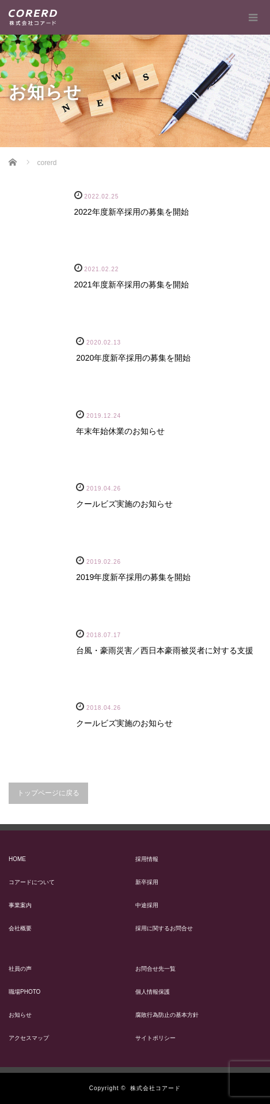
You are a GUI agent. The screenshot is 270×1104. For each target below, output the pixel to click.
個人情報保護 (152, 992)
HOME (17, 859)
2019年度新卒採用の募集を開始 (133, 577)
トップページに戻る (48, 793)
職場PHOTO (24, 992)
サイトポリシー (155, 1038)
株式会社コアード (155, 1088)
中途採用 (146, 905)
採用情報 (146, 859)
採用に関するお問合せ (164, 928)
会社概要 (20, 928)
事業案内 (20, 905)
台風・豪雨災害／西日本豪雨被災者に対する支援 (164, 650)
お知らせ (20, 1015)
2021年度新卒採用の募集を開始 (131, 284)
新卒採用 (146, 882)
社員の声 (20, 968)
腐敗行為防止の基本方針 (167, 1015)
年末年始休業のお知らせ (120, 431)
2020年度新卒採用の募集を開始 (133, 357)
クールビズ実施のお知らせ (124, 503)
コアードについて (32, 882)
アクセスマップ (29, 1038)
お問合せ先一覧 (155, 968)
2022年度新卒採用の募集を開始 (131, 211)
